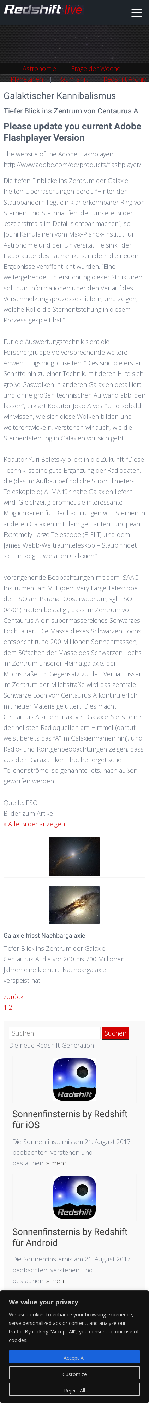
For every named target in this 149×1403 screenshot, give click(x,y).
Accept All (75, 1357)
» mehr (55, 1163)
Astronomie (39, 68)
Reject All (74, 1390)
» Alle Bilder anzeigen (34, 824)
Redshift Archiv (124, 79)
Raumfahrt (73, 79)
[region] (74, 1346)
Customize (74, 1374)
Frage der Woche (95, 68)
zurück (13, 996)
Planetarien (27, 79)
